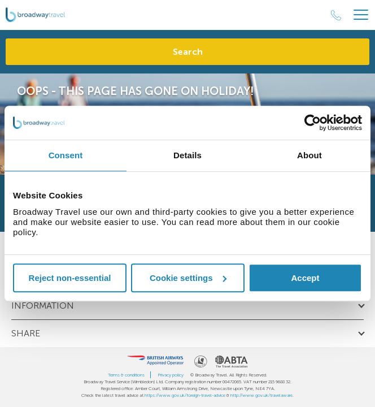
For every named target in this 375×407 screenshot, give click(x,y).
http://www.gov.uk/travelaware (261, 395)
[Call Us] (336, 15)
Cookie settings (188, 278)
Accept (305, 278)
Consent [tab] (66, 155)
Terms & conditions (126, 375)
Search (188, 51)
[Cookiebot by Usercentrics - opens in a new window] (312, 122)
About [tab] (309, 155)
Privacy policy (171, 375)
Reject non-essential (70, 278)
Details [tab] (187, 155)
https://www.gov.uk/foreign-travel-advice (185, 395)
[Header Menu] (361, 15)
